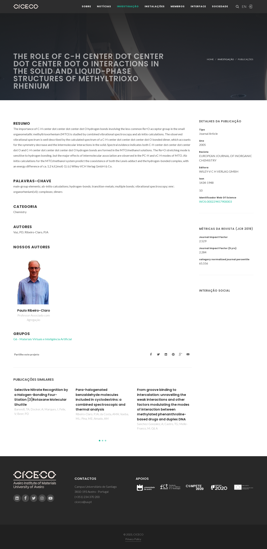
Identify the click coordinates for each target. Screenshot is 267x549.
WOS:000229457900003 (215, 201)
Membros (178, 9)
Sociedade (220, 9)
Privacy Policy (133, 539)
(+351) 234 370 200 (87, 497)
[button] (99, 440)
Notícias (104, 9)
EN (243, 9)
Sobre (86, 9)
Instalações (155, 9)
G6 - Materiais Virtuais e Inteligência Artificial (42, 339)
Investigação (128, 9)
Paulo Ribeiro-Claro (33, 310)
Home (210, 59)
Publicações (245, 59)
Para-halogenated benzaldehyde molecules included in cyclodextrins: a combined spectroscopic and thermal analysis (100, 400)
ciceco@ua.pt (83, 502)
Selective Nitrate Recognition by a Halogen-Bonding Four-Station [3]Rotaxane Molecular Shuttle (41, 397)
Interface (198, 9)
